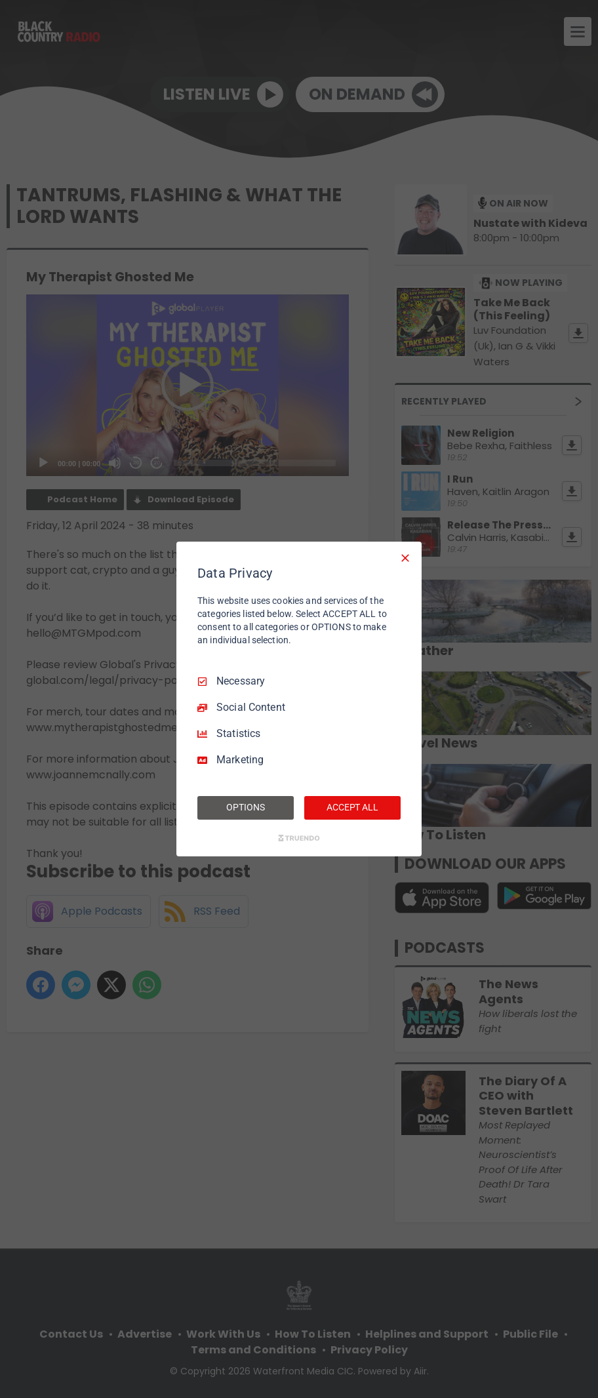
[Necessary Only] (405, 558)
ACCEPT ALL (352, 807)
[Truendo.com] (299, 838)
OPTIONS (245, 807)
